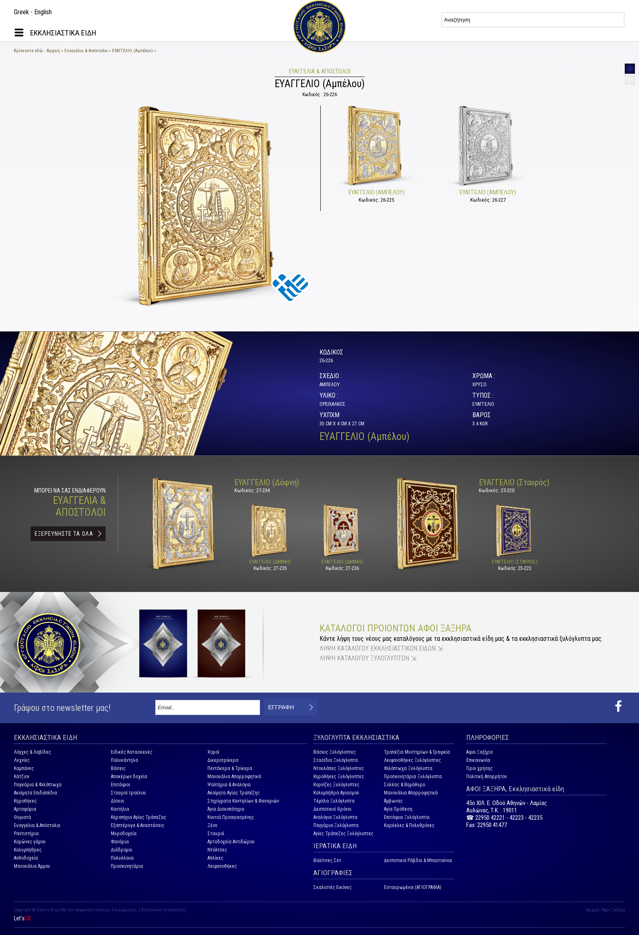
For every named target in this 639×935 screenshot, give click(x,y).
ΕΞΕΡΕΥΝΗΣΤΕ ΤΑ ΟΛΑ (64, 533)
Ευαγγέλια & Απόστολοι (86, 50)
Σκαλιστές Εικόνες (332, 887)
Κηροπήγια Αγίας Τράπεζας (138, 817)
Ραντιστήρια (26, 833)
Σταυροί (215, 833)
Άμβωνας (393, 801)
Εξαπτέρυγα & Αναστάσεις (137, 825)
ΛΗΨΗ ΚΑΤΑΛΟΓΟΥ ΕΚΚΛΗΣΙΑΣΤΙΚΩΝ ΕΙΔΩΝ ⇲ (381, 648)
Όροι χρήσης (479, 768)
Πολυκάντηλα (124, 760)
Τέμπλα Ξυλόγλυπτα (334, 801)
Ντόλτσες (217, 850)
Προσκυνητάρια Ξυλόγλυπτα (413, 776)
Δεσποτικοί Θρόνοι (332, 809)
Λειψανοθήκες (222, 866)
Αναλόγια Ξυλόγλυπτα (335, 817)
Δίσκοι (117, 801)
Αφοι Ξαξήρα (479, 752)
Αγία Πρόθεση (398, 809)
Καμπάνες (24, 768)
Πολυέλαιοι (122, 858)
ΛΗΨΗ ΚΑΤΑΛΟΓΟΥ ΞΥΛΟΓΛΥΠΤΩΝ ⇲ (368, 658)
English (43, 12)
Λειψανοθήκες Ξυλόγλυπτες (412, 760)
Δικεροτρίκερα (222, 760)
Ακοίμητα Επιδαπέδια (35, 793)
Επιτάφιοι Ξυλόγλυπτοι (407, 817)
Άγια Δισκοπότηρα (225, 809)
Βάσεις (118, 768)
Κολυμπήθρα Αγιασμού (336, 793)
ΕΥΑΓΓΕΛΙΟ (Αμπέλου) (132, 50)
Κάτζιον (21, 776)
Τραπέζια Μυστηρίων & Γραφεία (417, 752)
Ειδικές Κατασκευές (131, 752)
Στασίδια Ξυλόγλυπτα (335, 760)
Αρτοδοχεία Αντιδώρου (231, 842)
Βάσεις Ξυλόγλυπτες (334, 752)
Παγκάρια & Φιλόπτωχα (38, 785)
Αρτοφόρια (25, 809)
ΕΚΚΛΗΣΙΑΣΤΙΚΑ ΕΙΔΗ (63, 32)
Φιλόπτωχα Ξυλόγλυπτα (408, 768)
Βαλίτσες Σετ (327, 860)
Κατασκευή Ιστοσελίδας (164, 910)
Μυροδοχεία (124, 833)
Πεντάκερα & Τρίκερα (229, 768)
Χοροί (213, 752)
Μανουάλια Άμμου (32, 866)
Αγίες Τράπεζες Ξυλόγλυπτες (343, 833)
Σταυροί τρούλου (128, 793)
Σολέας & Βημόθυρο (404, 785)
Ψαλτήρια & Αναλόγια (229, 785)
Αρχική (53, 50)
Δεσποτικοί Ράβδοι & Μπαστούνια (418, 860)
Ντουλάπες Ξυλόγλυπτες (338, 768)
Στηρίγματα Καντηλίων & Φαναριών (243, 801)
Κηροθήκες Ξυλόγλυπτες (338, 776)
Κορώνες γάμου (30, 842)
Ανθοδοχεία (26, 858)
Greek (21, 12)
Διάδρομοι (121, 850)
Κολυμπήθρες (28, 850)
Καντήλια (120, 809)
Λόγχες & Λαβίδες (32, 752)
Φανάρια (120, 842)
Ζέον (212, 825)
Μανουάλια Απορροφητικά (234, 776)
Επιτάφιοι (120, 785)
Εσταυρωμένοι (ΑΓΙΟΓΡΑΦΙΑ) (412, 887)
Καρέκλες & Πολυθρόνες (409, 825)
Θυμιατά (22, 817)
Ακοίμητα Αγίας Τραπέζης (233, 793)
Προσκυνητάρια (127, 866)
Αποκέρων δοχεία (129, 776)
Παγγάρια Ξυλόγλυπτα (336, 825)
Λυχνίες (22, 760)
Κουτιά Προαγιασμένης (230, 817)
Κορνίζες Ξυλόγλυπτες (336, 785)
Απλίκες (215, 858)
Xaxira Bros (48, 910)
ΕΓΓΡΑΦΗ (281, 707)
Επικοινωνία (478, 760)
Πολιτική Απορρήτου (486, 776)
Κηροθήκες (25, 801)
